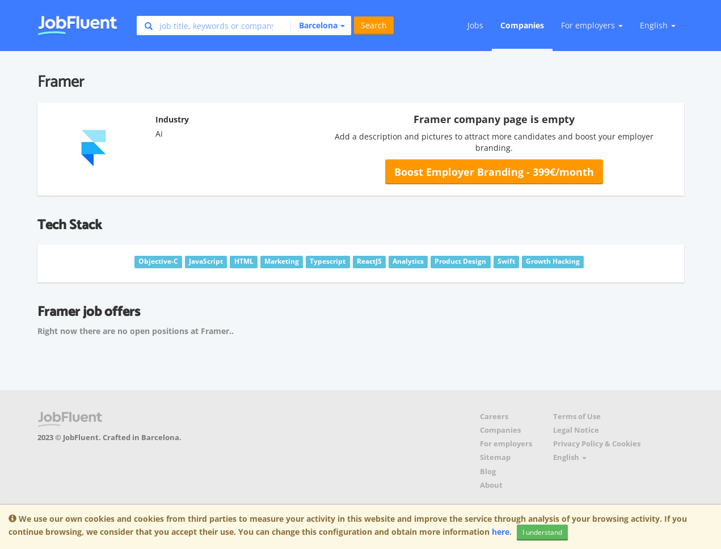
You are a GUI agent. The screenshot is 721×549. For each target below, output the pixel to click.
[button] (317, 25)
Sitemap (495, 457)
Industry (172, 119)
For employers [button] (592, 25)
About (491, 485)
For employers (506, 444)
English (658, 25)
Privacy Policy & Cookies (596, 444)
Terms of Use (577, 416)
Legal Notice (576, 430)
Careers (494, 416)
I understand (542, 532)
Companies (522, 25)
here (500, 531)
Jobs (475, 25)
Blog (488, 471)
